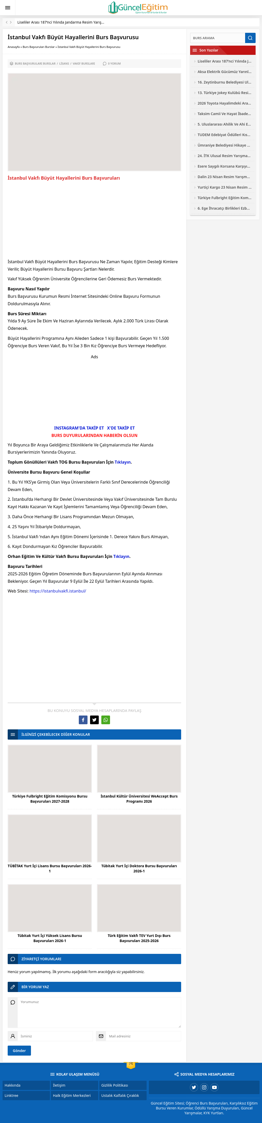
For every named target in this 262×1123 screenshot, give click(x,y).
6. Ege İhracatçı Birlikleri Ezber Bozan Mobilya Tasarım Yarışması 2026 (225, 208)
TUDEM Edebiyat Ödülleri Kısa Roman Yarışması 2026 (225, 134)
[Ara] (217, 38)
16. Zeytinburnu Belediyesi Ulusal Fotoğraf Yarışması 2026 (225, 82)
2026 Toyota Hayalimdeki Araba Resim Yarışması (225, 103)
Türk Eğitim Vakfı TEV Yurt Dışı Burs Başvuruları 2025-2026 (139, 938)
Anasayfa (14, 47)
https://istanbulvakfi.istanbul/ (58, 591)
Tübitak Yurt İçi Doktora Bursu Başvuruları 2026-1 (139, 868)
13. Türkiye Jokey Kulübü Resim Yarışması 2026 (225, 92)
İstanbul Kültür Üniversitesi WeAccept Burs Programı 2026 (139, 799)
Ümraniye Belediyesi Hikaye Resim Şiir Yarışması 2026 (225, 145)
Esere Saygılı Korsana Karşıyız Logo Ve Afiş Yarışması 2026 (225, 166)
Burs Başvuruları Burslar (39, 47)
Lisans (64, 63)
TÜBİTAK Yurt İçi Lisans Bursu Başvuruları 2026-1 (50, 868)
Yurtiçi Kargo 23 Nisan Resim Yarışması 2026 (225, 187)
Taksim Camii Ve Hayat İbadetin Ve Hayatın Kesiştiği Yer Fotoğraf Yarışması (225, 113)
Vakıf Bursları (84, 63)
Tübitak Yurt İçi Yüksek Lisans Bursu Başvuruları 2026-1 (50, 938)
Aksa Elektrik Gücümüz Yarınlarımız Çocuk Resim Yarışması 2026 (225, 71)
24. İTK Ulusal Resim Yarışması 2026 (225, 155)
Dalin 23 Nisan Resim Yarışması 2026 (225, 176)
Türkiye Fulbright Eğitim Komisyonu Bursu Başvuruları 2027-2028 (49, 799)
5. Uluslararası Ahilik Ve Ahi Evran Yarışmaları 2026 (225, 124)
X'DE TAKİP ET (121, 428)
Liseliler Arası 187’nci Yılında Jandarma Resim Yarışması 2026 (67, 22)
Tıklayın (123, 462)
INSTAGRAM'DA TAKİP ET (79, 428)
